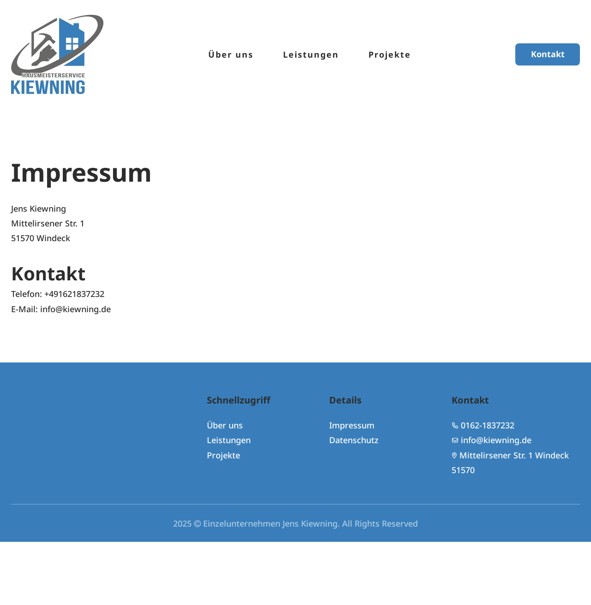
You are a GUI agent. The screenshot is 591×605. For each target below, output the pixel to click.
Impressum (351, 425)
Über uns (230, 54)
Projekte (389, 54)
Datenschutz (354, 440)
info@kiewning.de (496, 440)
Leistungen (311, 54)
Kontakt (548, 54)
